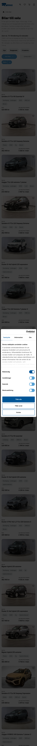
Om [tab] (30, 337)
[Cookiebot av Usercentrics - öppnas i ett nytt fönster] (26, 332)
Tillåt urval (18, 406)
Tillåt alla (18, 399)
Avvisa (18, 412)
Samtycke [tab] (6, 337)
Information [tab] (18, 337)
